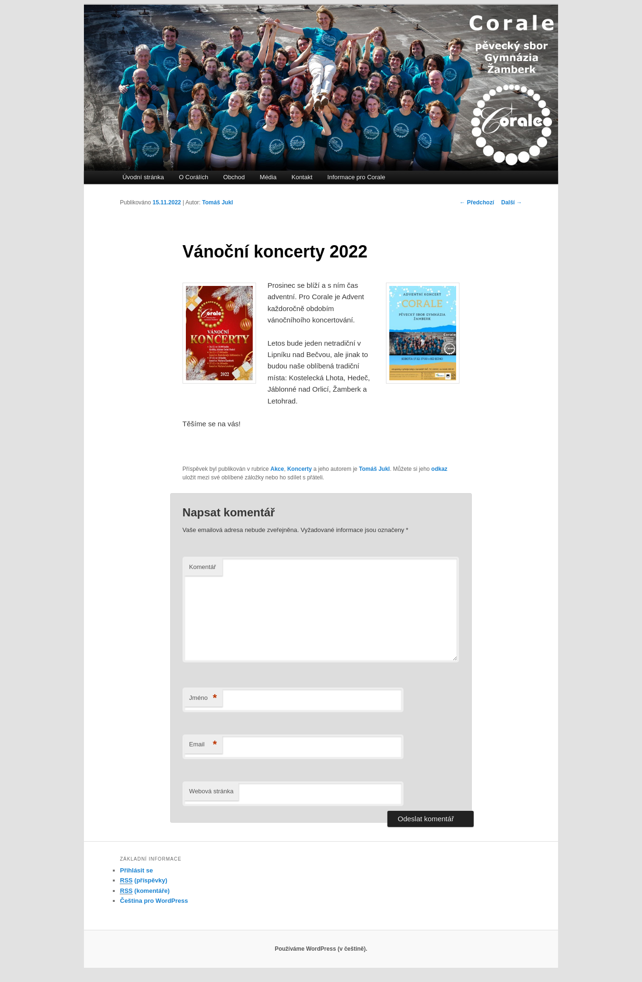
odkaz (439, 469)
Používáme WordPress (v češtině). (321, 948)
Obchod (234, 177)
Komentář (202, 566)
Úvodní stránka (143, 177)
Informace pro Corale (356, 177)
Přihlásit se (136, 870)
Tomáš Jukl (217, 202)
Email (203, 745)
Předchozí (476, 202)
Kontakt (302, 177)
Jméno (203, 698)
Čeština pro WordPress (154, 900)
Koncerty (299, 469)
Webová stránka (211, 791)
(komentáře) (145, 891)
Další (511, 202)
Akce (277, 469)
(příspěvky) (143, 880)
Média (268, 177)
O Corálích (193, 177)
